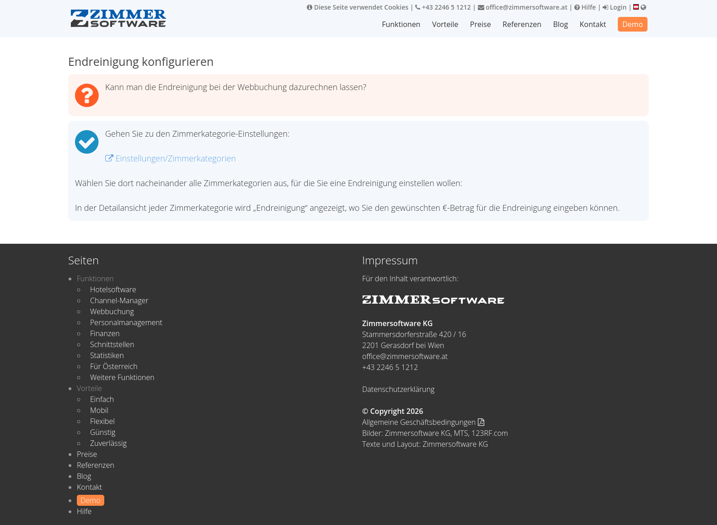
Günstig (102, 432)
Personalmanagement (126, 322)
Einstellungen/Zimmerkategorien (170, 158)
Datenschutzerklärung (398, 389)
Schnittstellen (112, 344)
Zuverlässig (108, 443)
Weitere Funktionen (122, 377)
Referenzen (522, 24)
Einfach (102, 399)
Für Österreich (114, 366)
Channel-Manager (119, 300)
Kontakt (593, 24)
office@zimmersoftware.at (522, 7)
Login (614, 7)
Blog (560, 24)
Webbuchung (112, 311)
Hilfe (585, 7)
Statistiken (107, 355)
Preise (480, 24)
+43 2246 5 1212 (443, 7)
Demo (632, 24)
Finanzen (105, 333)
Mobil (99, 410)
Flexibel (102, 421)
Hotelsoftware (113, 289)
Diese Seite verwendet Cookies (357, 7)
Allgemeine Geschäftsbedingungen (423, 422)
